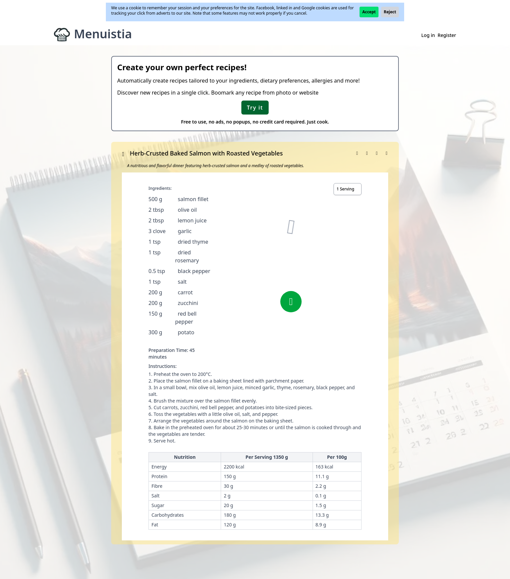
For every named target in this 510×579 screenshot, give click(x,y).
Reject (390, 12)
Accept (369, 12)
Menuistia (103, 34)
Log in (428, 35)
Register (447, 35)
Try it (255, 107)
